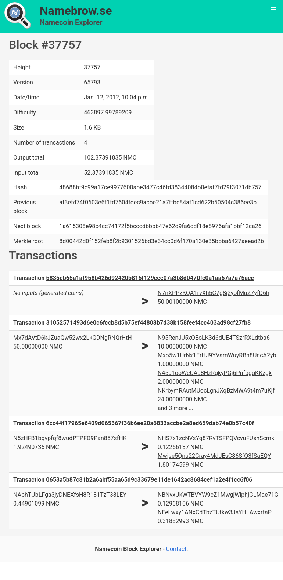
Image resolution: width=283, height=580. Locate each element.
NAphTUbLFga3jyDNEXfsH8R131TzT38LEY (69, 494)
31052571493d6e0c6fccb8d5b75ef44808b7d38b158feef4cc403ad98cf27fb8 (148, 322)
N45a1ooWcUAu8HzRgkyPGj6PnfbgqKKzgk (215, 372)
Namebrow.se (76, 11)
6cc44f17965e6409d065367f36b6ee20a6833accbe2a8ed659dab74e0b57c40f (150, 423)
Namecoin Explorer (71, 22)
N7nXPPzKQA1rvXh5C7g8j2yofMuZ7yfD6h (213, 292)
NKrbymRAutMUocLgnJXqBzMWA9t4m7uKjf (216, 390)
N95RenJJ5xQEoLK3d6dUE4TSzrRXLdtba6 (214, 337)
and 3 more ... (175, 408)
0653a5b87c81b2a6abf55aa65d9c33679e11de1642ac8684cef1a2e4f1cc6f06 (149, 479)
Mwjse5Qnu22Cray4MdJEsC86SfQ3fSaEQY (214, 455)
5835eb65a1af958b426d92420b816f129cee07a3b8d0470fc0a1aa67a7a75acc (150, 277)
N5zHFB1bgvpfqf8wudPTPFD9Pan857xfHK (70, 438)
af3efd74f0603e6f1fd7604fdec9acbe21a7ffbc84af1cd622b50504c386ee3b (158, 202)
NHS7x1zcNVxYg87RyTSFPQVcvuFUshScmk (216, 438)
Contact (176, 549)
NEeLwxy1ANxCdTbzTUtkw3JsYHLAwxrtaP (215, 512)
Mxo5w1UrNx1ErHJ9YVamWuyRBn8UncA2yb (217, 355)
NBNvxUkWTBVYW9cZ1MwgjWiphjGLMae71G (218, 494)
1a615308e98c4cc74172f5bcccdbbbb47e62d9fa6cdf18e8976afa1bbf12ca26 (160, 226)
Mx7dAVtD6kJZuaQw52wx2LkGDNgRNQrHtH (72, 337)
